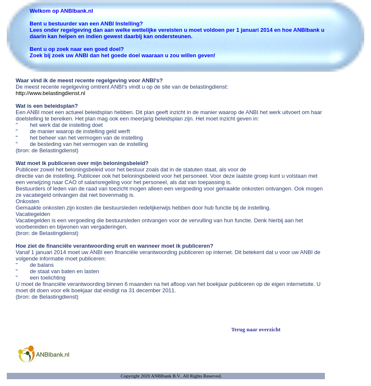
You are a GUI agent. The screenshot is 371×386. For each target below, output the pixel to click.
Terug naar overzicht (255, 329)
